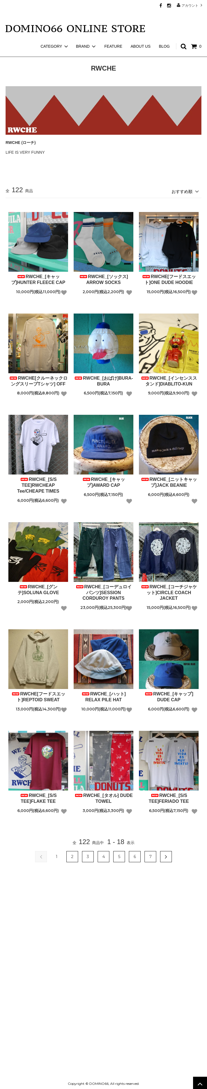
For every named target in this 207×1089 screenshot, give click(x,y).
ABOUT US (140, 36)
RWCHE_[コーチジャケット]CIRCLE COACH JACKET (169, 591)
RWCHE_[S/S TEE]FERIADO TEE (169, 796)
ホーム (11, 53)
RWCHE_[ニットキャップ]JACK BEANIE (169, 480)
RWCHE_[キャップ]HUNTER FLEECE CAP (38, 278)
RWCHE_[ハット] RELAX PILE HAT (103, 695)
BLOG (164, 36)
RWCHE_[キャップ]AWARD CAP (103, 480)
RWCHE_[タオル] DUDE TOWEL (103, 796)
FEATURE (113, 36)
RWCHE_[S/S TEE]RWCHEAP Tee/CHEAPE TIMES (38, 483)
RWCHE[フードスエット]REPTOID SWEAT (38, 695)
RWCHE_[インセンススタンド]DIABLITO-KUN (169, 379)
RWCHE (30, 53)
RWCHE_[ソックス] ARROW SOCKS (103, 278)
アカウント (190, 5)
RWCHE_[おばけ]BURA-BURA (103, 379)
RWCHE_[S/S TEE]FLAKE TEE (38, 796)
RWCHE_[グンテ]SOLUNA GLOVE (38, 588)
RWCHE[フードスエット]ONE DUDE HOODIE (169, 278)
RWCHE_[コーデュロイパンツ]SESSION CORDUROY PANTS (103, 591)
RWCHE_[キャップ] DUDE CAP (168, 695)
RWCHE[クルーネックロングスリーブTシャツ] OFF (38, 379)
